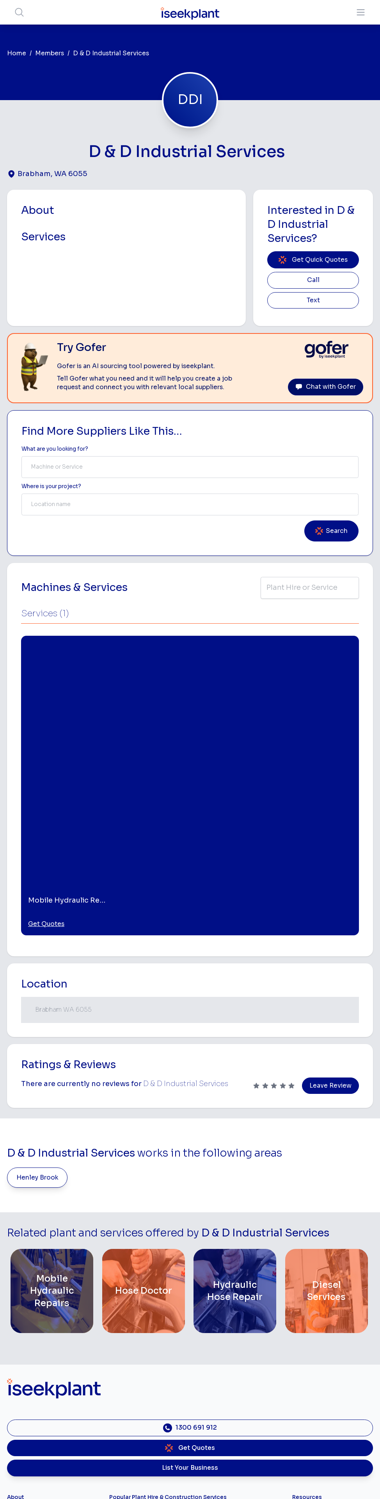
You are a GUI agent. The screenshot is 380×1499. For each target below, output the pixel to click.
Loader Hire (207, 1327)
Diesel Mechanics (215, 1400)
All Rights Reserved (268, 1481)
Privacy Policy (111, 1481)
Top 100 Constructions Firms (330, 1351)
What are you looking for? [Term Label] (54, 449)
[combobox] (190, 467)
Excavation (123, 1437)
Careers (17, 1437)
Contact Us (22, 1449)
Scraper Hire (208, 1351)
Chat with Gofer (325, 387)
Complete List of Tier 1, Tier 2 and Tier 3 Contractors (330, 1367)
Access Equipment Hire (140, 1339)
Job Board (306, 1327)
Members (49, 53)
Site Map (317, 1481)
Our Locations (25, 1376)
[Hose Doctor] (143, 1106)
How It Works (25, 1351)
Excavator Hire (128, 1388)
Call (313, 280)
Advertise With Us (30, 1388)
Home (16, 53)
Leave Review (330, 901)
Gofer (15, 1425)
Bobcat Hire (125, 1327)
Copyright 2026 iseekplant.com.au (186, 1481)
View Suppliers (26, 1363)
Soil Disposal (209, 1437)
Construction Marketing (323, 1383)
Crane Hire (123, 1363)
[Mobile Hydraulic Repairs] (52, 1106)
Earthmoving (208, 1339)
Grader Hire (124, 1412)
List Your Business (190, 1283)
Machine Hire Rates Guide (326, 1339)
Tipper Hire (206, 1363)
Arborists (204, 1376)
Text (313, 300)
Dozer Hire (123, 1376)
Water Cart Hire (130, 1400)
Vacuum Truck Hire (216, 1412)
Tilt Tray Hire (125, 1425)
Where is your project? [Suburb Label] (51, 486)
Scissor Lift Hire (213, 1425)
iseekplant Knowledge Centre (331, 1395)
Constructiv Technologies (41, 1412)
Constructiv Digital (31, 1400)
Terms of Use (65, 1481)
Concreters (207, 1388)
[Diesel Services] (326, 1106)
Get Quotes (46, 739)
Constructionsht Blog (320, 1407)
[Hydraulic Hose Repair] (235, 1106)
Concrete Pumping (133, 1351)
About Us (19, 1339)
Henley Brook (37, 993)
